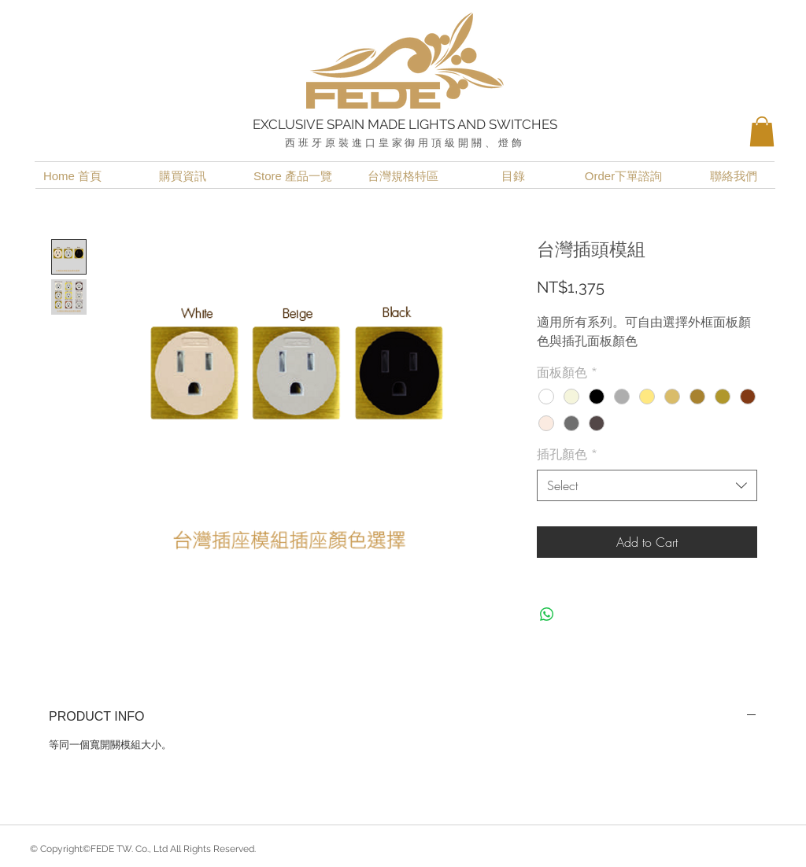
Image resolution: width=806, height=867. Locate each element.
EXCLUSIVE (290, 124)
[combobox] (647, 485)
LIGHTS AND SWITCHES (483, 124)
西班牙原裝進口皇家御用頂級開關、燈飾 (404, 143)
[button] (762, 131)
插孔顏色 (567, 454)
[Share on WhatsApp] (547, 614)
